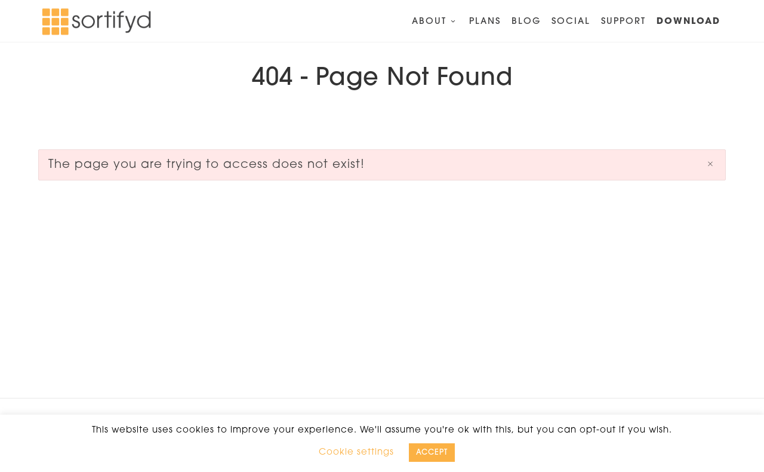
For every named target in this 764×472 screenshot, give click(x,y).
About (435, 21)
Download (688, 21)
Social (571, 21)
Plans (485, 21)
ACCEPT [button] (432, 452)
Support (623, 21)
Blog (526, 21)
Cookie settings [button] (356, 452)
